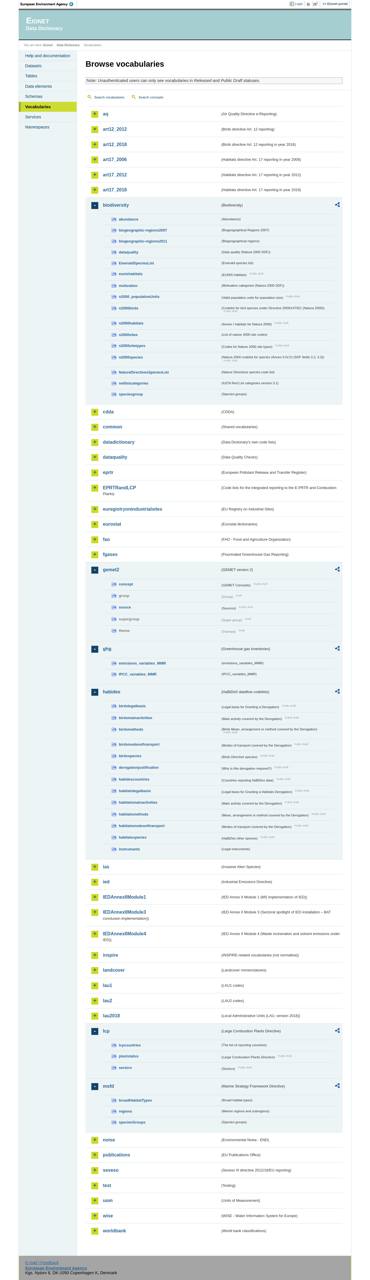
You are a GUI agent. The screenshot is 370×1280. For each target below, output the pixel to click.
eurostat (112, 524)
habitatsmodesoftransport (142, 826)
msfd (108, 1086)
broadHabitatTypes (135, 1100)
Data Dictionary (68, 45)
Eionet (48, 45)
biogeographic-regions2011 (143, 241)
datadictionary (118, 442)
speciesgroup (131, 394)
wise (108, 1215)
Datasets (33, 66)
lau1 (107, 985)
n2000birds (128, 308)
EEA (49, 4)
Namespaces (37, 127)
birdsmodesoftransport (139, 744)
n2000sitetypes (132, 346)
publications (116, 1154)
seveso (111, 1170)
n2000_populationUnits (139, 296)
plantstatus (128, 1056)
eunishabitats (131, 274)
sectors (125, 1068)
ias (106, 866)
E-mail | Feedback (42, 1262)
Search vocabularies (109, 97)
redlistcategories (133, 383)
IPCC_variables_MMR (138, 674)
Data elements (38, 86)
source (125, 607)
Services (33, 117)
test (107, 1185)
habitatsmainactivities (138, 802)
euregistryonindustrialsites (132, 509)
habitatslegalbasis (135, 791)
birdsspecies (130, 756)
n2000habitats (131, 323)
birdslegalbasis (132, 706)
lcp (106, 1031)
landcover (114, 970)
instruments (129, 849)
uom (108, 1200)
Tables (31, 76)
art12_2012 (115, 129)
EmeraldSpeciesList (136, 263)
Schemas (33, 96)
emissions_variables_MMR (142, 663)
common (112, 426)
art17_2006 (115, 159)
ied (106, 881)
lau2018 (111, 1015)
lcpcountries (130, 1045)
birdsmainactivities (135, 718)
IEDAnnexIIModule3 (124, 912)
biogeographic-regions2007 (143, 230)
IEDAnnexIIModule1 (124, 897)
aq (105, 113)
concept (126, 584)
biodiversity (116, 205)
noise (109, 1139)
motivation (128, 285)
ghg (107, 648)
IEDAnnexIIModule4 (124, 933)
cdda (108, 411)
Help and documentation (47, 55)
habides (111, 691)
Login (299, 3)
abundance (128, 219)
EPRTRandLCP (119, 487)
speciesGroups (132, 1122)
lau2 (107, 1000)
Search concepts (150, 97)
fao (106, 539)
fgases (110, 554)
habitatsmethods (133, 814)
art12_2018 (115, 144)
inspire (110, 955)
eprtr (108, 472)
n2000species (131, 357)
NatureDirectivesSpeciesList (144, 372)
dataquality (128, 252)
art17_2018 (115, 189)
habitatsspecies (133, 837)
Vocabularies (38, 107)
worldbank (114, 1230)
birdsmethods (131, 729)
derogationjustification (139, 767)
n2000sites (128, 335)
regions (125, 1111)
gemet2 (111, 569)
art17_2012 (115, 174)
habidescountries (134, 779)
